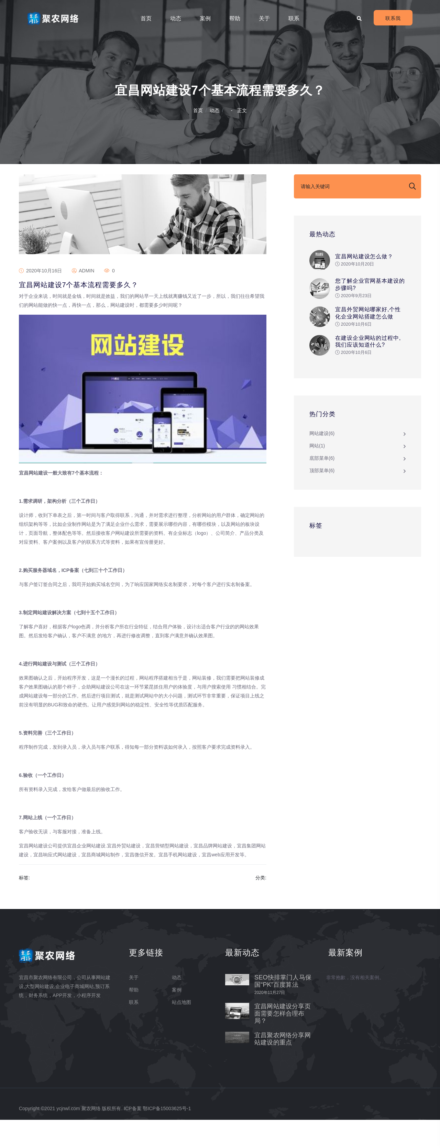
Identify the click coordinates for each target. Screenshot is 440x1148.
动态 (175, 18)
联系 (293, 18)
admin (83, 299)
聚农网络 (91, 1136)
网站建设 (321, 443)
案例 (205, 18)
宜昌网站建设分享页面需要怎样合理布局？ (282, 1041)
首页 (146, 18)
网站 (317, 455)
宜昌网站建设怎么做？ (364, 261)
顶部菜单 (321, 480)
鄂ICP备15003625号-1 (167, 1136)
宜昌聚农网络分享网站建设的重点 (282, 1067)
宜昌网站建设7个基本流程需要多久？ (78, 313)
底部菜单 (321, 468)
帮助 (234, 18)
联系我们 (393, 20)
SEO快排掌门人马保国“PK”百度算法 (282, 1009)
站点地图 (181, 1030)
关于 (264, 18)
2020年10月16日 (40, 299)
